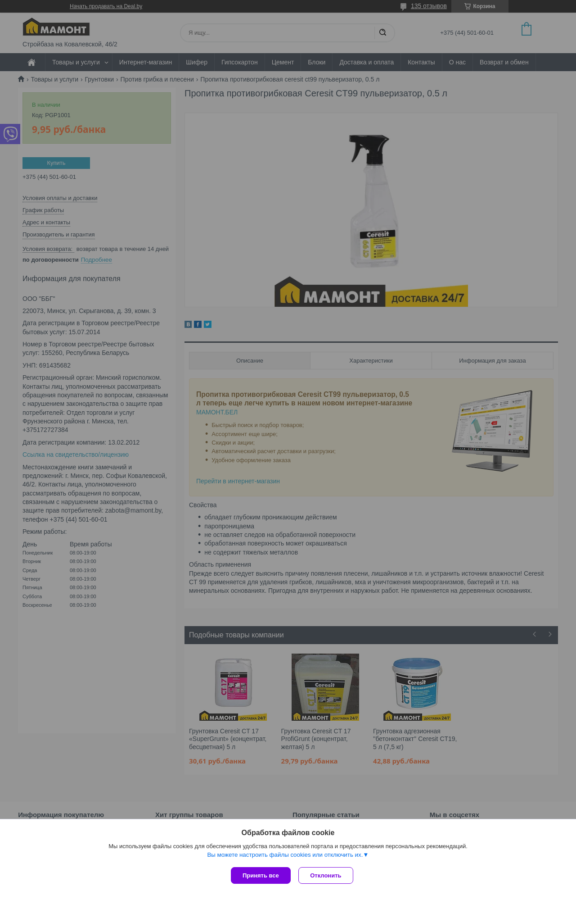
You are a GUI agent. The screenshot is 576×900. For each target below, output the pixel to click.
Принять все (261, 875)
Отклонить (326, 875)
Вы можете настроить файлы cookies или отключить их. (285, 855)
